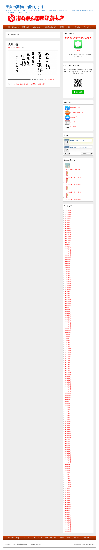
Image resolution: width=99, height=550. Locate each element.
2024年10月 (68, 249)
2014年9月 (68, 494)
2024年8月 (68, 253)
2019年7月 (68, 377)
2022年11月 (68, 295)
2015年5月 (68, 478)
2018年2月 (68, 411)
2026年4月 (68, 212)
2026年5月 (68, 210)
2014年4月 (68, 504)
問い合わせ (87, 27)
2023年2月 (68, 289)
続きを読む (49, 79)
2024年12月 (68, 245)
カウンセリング (37, 27)
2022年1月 (68, 316)
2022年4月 (68, 310)
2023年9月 (68, 275)
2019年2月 (68, 387)
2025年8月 (68, 228)
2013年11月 (68, 515)
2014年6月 (68, 500)
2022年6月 (68, 305)
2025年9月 (68, 226)
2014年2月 (68, 508)
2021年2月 (68, 338)
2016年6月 (68, 452)
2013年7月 (68, 523)
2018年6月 (68, 403)
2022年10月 (68, 297)
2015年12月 (68, 464)
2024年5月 (68, 259)
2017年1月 (68, 437)
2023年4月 (68, 285)
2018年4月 (68, 407)
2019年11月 (68, 368)
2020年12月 (68, 342)
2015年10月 (68, 468)
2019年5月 (68, 381)
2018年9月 (68, 397)
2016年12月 (68, 439)
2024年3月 (68, 263)
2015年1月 (68, 486)
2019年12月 (68, 366)
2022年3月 (68, 312)
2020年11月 (68, 344)
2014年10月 (68, 492)
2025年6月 (68, 232)
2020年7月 (68, 352)
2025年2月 (68, 240)
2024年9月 (68, 251)
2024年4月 (68, 261)
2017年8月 (68, 423)
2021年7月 (68, 328)
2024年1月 (68, 267)
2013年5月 (68, 527)
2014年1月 (68, 511)
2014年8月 (68, 496)
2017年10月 (68, 419)
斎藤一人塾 (25, 27)
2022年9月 (68, 299)
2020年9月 (68, 348)
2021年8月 (68, 326)
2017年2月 (68, 435)
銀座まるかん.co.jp (13, 27)
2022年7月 (68, 303)
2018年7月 (68, 401)
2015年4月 (68, 480)
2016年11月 (68, 441)
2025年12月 (68, 220)
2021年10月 (68, 322)
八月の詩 (13, 44)
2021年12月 (68, 318)
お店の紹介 (77, 27)
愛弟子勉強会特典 (50, 27)
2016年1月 (68, 462)
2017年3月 (68, 433)
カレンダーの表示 (86, 153)
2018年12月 (68, 391)
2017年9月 (68, 421)
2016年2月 (68, 460)
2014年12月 (68, 488)
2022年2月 (68, 314)
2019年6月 (68, 379)
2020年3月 (68, 360)
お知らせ (16, 84)
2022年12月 (68, 293)
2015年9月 (68, 470)
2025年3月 (68, 238)
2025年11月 (68, 222)
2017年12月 (68, 415)
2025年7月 (68, 230)
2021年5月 (68, 332)
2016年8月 (68, 448)
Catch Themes (89, 544)
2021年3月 (68, 336)
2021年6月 (68, 330)
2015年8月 (68, 472)
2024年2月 (68, 265)
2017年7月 (68, 425)
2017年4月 (68, 431)
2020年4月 (68, 358)
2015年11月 (68, 466)
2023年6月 (68, 281)
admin (18, 47)
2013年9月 (68, 519)
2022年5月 (68, 308)
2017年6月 (68, 427)
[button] (67, 153)
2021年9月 (68, 324)
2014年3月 (68, 506)
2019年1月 (68, 389)
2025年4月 (68, 236)
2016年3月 (68, 458)
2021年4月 (68, 334)
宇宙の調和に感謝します (25, 7)
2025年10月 (68, 224)
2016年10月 (68, 443)
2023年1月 (68, 291)
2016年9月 (68, 446)
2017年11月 (68, 417)
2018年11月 (68, 393)
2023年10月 (68, 273)
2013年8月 (68, 521)
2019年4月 (68, 383)
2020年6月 (68, 354)
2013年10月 (68, 517)
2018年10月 (68, 395)
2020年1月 (68, 364)
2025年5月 (68, 234)
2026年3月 (68, 214)
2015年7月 (68, 474)
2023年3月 (68, 287)
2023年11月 (68, 271)
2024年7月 (68, 255)
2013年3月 (68, 531)
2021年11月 (68, 320)
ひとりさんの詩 (40, 84)
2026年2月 (68, 216)
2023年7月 (68, 279)
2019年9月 (68, 372)
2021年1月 (68, 340)
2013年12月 (68, 513)
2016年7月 (68, 450)
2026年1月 (68, 218)
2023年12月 (68, 269)
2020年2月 (68, 362)
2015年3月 (68, 482)
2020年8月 (68, 350)
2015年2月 (68, 484)
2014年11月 (68, 490)
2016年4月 (68, 456)
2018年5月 (68, 405)
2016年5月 (68, 454)
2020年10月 (68, 346)
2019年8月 (68, 374)
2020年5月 (68, 356)
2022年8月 (68, 301)
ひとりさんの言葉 (30, 84)
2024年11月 (68, 247)
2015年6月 (68, 476)
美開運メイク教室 (65, 27)
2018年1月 (68, 413)
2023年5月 (68, 283)
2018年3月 (68, 409)
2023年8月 (68, 277)
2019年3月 (68, 385)
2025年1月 (68, 243)
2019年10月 (68, 370)
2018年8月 (68, 399)
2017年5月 (68, 429)
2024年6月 (68, 257)
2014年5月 (68, 502)
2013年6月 (68, 525)
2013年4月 (68, 529)
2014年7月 (68, 498)
